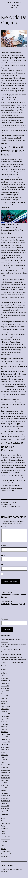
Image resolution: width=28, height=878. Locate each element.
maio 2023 (4, 757)
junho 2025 (4, 696)
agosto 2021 (5, 811)
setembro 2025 (5, 688)
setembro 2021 (5, 808)
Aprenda (3, 821)
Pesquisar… (4, 619)
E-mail (3, 555)
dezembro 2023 (5, 739)
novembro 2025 (5, 683)
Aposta (3, 818)
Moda (3, 831)
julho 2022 (4, 783)
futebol (3, 826)
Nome (3, 545)
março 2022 (4, 793)
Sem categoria (5, 836)
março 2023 (4, 762)
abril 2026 (4, 673)
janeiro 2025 (5, 709)
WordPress (4, 871)
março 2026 (4, 675)
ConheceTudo (7, 504)
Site (2, 564)
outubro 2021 (5, 806)
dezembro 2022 (5, 770)
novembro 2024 (5, 714)
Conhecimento (14, 3)
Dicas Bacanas (16, 506)
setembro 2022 (5, 777)
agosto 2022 (5, 780)
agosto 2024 (5, 719)
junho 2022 (4, 785)
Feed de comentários (7, 854)
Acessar (3, 849)
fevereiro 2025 (5, 706)
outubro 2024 (5, 716)
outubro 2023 (5, 744)
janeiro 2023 (5, 767)
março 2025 (4, 703)
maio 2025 (4, 698)
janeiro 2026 (5, 678)
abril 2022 (4, 790)
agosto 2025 (5, 691)
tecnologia (4, 841)
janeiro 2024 (5, 737)
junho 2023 (4, 755)
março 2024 (4, 732)
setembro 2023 (5, 747)
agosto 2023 (5, 749)
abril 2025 (4, 701)
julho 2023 (4, 752)
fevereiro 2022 (5, 795)
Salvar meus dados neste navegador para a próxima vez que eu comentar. (15, 575)
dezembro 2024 (5, 711)
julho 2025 (4, 693)
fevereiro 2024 (5, 734)
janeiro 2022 (5, 798)
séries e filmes (5, 839)
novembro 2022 (5, 772)
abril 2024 (4, 729)
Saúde (3, 833)
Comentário (5, 527)
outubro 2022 (5, 775)
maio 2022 (4, 788)
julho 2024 (4, 721)
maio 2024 (4, 726)
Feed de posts (5, 851)
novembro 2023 (5, 742)
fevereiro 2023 (5, 765)
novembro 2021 (5, 803)
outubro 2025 (5, 686)
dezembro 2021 (5, 800)
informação (4, 828)
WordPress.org (5, 856)
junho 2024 (4, 724)
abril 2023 (4, 760)
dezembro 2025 (5, 680)
